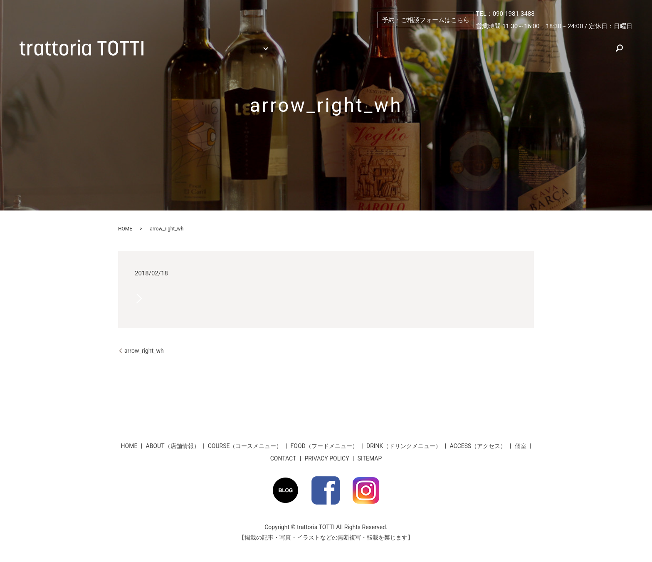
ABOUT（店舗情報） (357, 39)
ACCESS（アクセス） (514, 39)
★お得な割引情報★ (592, 39)
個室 (301, 39)
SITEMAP (370, 458)
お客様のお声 (180, 53)
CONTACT (283, 458)
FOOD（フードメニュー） (324, 446)
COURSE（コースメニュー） (245, 446)
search (223, 53)
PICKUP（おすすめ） (435, 39)
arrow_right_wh (144, 350)
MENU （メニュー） (237, 39)
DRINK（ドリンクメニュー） (403, 446)
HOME (171, 39)
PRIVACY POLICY (327, 458)
